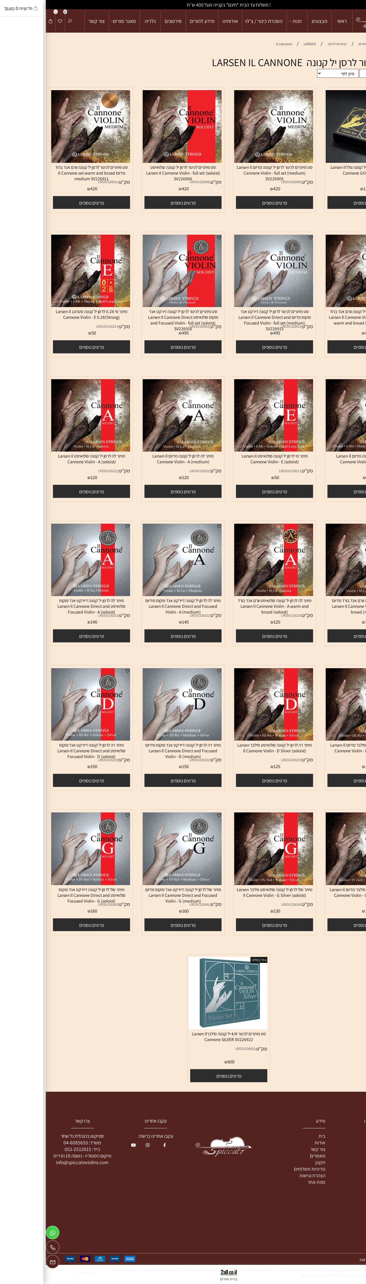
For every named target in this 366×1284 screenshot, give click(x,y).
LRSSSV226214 (61, 326)
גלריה (104, 20)
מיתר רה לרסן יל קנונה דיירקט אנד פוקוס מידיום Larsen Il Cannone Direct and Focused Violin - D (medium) (137, 750)
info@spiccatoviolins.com (36, 1162)
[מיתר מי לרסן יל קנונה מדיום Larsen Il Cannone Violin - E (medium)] (319, 449)
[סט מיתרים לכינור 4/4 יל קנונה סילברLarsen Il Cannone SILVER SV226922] (182, 1027)
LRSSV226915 (245, 326)
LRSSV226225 (337, 615)
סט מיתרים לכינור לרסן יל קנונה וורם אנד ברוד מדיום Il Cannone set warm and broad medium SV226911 (45, 172)
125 (322, 766)
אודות (274, 1142)
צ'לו (349, 1149)
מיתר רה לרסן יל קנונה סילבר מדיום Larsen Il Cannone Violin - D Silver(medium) (320, 747)
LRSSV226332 (154, 759)
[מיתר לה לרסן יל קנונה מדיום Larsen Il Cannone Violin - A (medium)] (136, 449)
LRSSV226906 (154, 181)
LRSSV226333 (62, 759)
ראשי (296, 20)
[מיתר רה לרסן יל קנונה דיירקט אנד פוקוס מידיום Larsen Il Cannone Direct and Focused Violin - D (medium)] (136, 738)
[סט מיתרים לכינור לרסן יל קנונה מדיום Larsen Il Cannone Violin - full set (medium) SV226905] (227, 161)
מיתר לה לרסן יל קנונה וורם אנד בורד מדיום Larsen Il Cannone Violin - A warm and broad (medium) (320, 606)
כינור (348, 1136)
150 (139, 766)
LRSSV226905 (245, 181)
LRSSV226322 (154, 615)
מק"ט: (353, 182)
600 (185, 1062)
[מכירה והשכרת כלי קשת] (336, 21)
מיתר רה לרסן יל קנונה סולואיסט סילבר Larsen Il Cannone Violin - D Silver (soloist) (229, 747)
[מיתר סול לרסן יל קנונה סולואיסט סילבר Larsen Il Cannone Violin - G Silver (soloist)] (227, 883)
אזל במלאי (213, 959)
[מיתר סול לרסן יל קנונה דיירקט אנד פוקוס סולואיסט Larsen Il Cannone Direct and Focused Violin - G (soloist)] (44, 883)
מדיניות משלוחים (264, 1169)
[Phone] (6, 1248)
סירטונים (127, 20)
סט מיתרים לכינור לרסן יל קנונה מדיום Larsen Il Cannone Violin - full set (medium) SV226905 (229, 172)
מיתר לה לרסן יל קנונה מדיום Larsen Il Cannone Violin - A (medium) (137, 458)
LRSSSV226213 (244, 470)
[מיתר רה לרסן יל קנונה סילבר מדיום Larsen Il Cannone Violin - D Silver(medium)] (319, 738)
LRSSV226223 (62, 470)
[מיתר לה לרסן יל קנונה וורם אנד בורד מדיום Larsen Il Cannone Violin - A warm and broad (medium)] (319, 594)
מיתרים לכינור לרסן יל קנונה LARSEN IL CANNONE (266, 62)
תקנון (275, 1162)
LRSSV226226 (245, 615)
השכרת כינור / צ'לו (218, 21)
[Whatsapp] (6, 1234)
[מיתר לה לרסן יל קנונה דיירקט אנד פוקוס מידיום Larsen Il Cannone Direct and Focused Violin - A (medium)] (136, 594)
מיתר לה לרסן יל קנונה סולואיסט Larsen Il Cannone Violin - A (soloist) (45, 458)
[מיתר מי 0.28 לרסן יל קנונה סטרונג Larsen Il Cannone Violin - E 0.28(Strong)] (44, 305)
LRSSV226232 (337, 759)
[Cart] (5, 21)
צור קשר (51, 20)
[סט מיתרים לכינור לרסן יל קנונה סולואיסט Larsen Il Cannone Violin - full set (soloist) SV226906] (136, 161)
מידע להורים (156, 20)
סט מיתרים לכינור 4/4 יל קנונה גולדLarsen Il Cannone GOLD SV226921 (320, 170)
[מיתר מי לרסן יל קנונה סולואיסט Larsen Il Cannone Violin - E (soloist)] (227, 449)
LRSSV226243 (245, 904)
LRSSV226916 (154, 326)
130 (322, 911)
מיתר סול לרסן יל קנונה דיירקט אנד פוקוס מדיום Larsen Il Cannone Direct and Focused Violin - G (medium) (137, 895)
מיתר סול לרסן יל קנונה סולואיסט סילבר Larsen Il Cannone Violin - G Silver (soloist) (228, 892)
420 (231, 188)
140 (139, 622)
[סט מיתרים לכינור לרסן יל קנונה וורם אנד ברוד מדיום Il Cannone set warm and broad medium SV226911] (44, 161)
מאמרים (272, 1155)
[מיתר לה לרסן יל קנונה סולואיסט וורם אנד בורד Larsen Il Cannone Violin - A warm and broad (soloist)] (227, 594)
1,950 (323, 188)
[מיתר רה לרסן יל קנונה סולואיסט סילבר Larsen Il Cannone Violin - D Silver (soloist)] (227, 738)
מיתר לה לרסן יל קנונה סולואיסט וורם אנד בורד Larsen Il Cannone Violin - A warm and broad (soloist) (229, 606)
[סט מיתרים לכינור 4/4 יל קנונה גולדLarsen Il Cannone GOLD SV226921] (319, 161)
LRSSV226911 (62, 181)
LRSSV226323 (62, 615)
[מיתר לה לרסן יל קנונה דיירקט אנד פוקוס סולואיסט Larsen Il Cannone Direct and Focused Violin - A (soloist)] (44, 594)
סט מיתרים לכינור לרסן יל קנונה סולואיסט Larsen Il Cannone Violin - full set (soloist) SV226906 (137, 172)
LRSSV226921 (337, 181)
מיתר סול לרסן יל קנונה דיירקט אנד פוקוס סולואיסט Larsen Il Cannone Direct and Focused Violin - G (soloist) (46, 895)
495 (231, 333)
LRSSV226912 (337, 326)
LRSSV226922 (200, 1048)
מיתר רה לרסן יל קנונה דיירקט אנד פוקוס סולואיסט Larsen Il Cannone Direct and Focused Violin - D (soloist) (46, 750)
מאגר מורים (78, 21)
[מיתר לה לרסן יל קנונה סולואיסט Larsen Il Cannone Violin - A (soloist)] (44, 449)
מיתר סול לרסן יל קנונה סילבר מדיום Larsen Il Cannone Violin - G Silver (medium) (320, 892)
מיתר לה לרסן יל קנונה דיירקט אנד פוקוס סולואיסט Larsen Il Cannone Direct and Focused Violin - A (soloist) (46, 606)
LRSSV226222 (154, 470)
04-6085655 (30, 1142)
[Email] (6, 1263)
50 (48, 333)
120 (139, 477)
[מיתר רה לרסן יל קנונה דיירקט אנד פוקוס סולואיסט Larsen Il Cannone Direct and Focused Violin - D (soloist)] (44, 738)
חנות (250, 21)
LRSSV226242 (337, 904)
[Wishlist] (14, 21)
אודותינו (184, 20)
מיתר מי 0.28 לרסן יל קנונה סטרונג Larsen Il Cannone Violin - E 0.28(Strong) (45, 314)
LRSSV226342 (154, 904)
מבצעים (274, 20)
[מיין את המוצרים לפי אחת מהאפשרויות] (292, 73)
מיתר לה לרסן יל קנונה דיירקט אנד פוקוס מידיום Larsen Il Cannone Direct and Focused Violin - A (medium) (137, 606)
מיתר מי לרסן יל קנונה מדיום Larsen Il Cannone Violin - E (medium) (320, 458)
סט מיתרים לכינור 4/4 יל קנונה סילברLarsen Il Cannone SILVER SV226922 (183, 1036)
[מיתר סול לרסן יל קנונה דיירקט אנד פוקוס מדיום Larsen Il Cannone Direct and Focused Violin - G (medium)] (136, 883)
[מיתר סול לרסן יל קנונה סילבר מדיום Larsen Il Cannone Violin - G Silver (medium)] (319, 883)
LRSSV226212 (337, 470)
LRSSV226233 (245, 759)
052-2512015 (32, 1149)
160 (139, 911)
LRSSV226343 (62, 904)
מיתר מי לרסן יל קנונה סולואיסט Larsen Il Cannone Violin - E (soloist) (229, 458)
